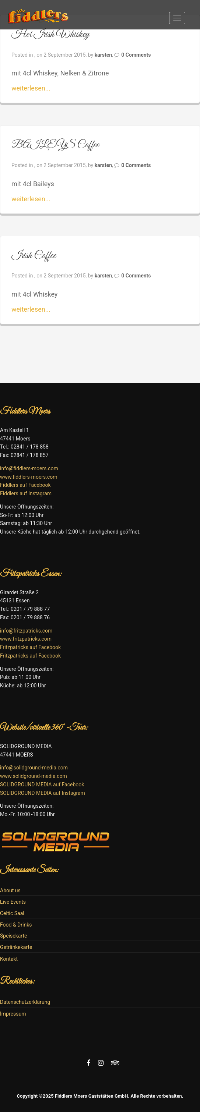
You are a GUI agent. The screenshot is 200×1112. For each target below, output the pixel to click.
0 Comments (136, 55)
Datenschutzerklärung (25, 1002)
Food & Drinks (16, 925)
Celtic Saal (12, 913)
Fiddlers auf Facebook (25, 485)
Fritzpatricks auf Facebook (30, 647)
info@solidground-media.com (34, 768)
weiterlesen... (30, 88)
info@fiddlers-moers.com (29, 468)
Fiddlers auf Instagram (26, 493)
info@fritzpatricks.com (26, 631)
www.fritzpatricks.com (26, 639)
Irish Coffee (33, 255)
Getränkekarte (16, 947)
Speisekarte (13, 936)
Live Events (13, 902)
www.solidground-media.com (33, 776)
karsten (103, 55)
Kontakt (9, 959)
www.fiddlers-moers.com (28, 477)
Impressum (13, 1014)
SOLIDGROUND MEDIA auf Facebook (42, 784)
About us (10, 890)
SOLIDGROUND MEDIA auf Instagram (42, 793)
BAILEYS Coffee (55, 144)
